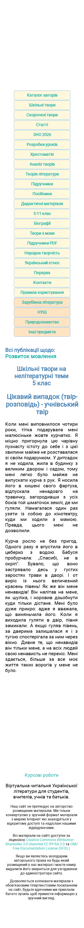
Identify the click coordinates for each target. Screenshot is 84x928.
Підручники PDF (42, 243)
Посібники (42, 193)
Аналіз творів (42, 164)
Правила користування (42, 292)
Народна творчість (42, 253)
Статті (42, 124)
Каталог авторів (42, 95)
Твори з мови (42, 233)
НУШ (42, 312)
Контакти (42, 282)
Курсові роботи (41, 775)
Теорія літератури (42, 174)
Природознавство (42, 322)
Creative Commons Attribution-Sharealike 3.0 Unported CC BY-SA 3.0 (39, 842)
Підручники (42, 184)
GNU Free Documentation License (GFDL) (45, 846)
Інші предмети (42, 332)
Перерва (42, 272)
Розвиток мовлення (30, 356)
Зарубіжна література (42, 302)
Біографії (42, 223)
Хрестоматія (42, 154)
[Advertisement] (42, 44)
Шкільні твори (42, 105)
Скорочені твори (42, 115)
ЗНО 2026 (42, 134)
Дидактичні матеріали (42, 203)
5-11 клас (42, 213)
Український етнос (42, 262)
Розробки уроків (42, 144)
